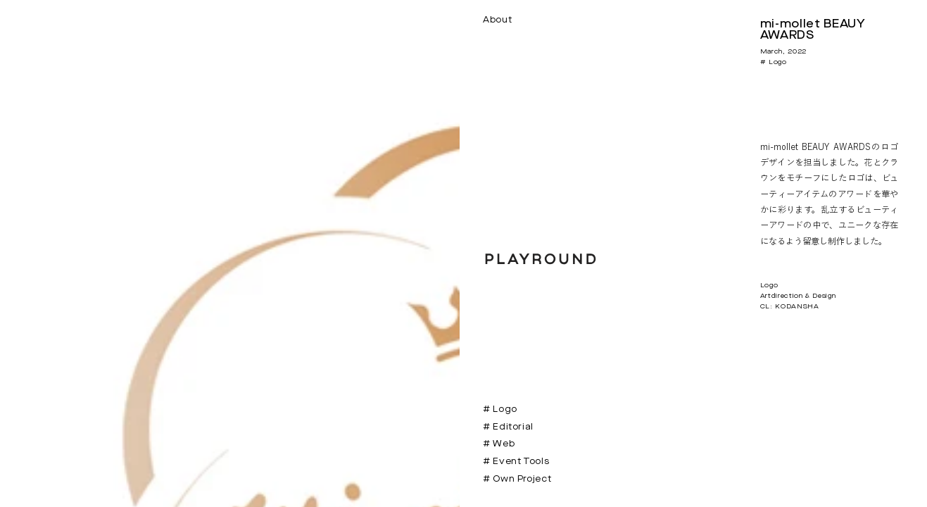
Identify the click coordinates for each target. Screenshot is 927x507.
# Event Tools (516, 461)
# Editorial (508, 427)
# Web (499, 444)
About (497, 20)
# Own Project (517, 479)
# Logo (500, 409)
